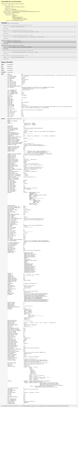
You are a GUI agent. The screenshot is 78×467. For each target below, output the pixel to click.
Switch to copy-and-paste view (13, 23)
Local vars (6, 29)
